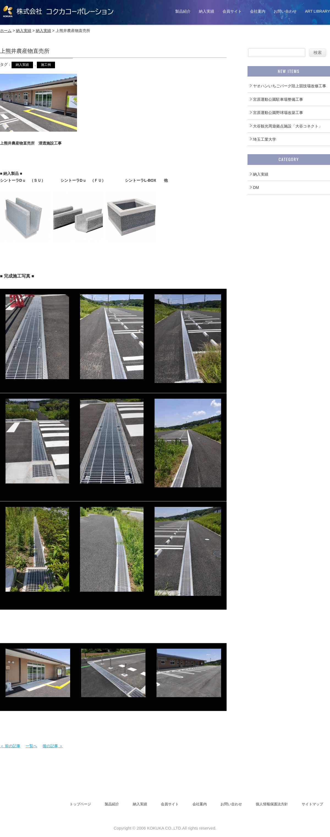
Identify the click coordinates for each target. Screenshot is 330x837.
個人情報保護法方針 (272, 804)
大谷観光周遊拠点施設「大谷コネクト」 (287, 126)
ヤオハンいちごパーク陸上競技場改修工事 (289, 86)
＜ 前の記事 (10, 746)
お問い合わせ (285, 11)
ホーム (6, 30)
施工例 (46, 65)
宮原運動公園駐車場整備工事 (278, 99)
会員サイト (232, 11)
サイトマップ (312, 804)
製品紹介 (183, 11)
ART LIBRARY (317, 11)
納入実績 (206, 11)
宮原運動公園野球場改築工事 (278, 112)
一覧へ (31, 746)
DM (256, 187)
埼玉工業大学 (264, 139)
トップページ (80, 804)
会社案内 (257, 11)
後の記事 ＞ (53, 746)
